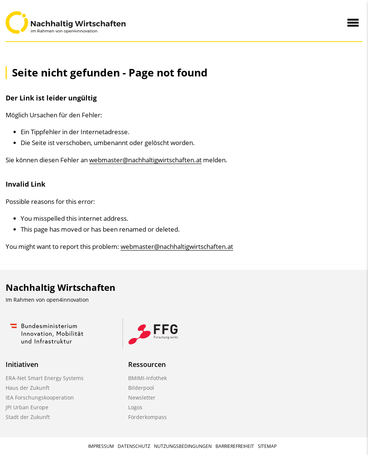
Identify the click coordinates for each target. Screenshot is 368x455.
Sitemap (267, 446)
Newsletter (142, 397)
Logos (135, 407)
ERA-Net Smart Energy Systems (45, 378)
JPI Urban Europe (27, 407)
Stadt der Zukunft (28, 417)
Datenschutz (134, 446)
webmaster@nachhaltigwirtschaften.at (145, 160)
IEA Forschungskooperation (40, 397)
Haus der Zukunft (27, 387)
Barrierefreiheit (234, 446)
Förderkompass (147, 417)
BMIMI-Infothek (147, 378)
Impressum (101, 446)
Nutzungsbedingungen (183, 446)
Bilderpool (141, 387)
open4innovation (67, 299)
